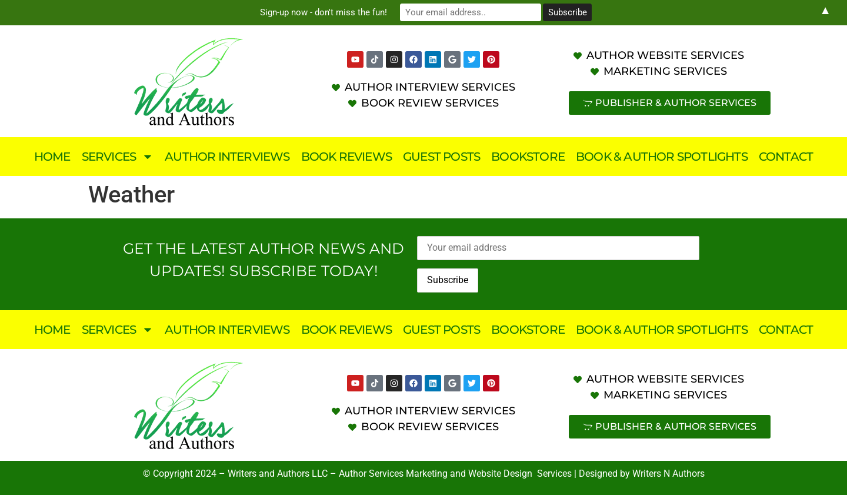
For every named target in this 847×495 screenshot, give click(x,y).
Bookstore (528, 157)
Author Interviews (227, 157)
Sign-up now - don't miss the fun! (323, 12)
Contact (786, 157)
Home (52, 157)
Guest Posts (441, 157)
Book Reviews (346, 157)
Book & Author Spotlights (662, 157)
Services (118, 156)
